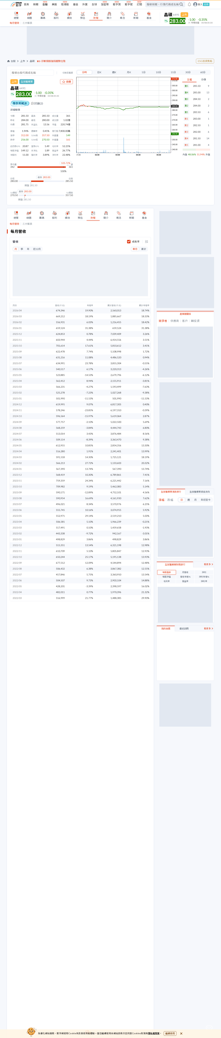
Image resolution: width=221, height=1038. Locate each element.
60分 (202, 72)
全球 (94, 4)
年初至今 (205, 482)
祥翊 (168, 501)
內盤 (185, 154)
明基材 (169, 345)
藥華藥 (169, 513)
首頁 (26, 4)
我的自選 (165, 594)
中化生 (169, 507)
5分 (144, 72)
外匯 (85, 4)
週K (114, 72)
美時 (168, 571)
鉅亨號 (129, 4)
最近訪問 (184, 594)
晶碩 (32, 61)
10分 (158, 72)
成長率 (136, 241)
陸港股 (65, 4)
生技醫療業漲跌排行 (171, 474)
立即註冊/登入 (185, 629)
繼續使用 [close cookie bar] (170, 1033)
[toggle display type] (146, 241)
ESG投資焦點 (205, 61)
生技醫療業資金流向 (200, 474)
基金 (75, 4)
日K (99, 72)
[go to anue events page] (189, 4)
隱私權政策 (154, 1033)
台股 (45, 4)
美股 (54, 4)
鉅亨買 (117, 4)
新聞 (35, 4)
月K (129, 72)
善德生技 (170, 495)
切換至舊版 (68, 73)
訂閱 (139, 4)
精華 (168, 351)
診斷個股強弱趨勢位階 (53, 61)
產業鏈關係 (185, 314)
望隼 (168, 339)
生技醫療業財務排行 (175, 530)
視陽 (168, 333)
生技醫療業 (27, 81)
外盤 (208, 154)
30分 (188, 72)
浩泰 (168, 357)
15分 (173, 72)
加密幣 (105, 4)
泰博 (168, 577)
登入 (200, 4)
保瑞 (168, 560)
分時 (84, 72)
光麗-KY (170, 518)
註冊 (206, 4)
